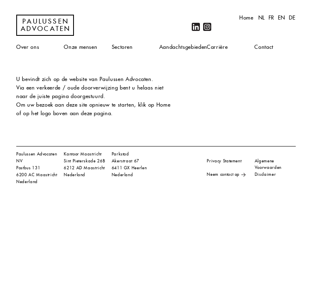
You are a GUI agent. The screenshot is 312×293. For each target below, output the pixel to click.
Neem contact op (223, 174)
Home (246, 17)
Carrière (217, 47)
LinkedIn (196, 27)
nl (261, 17)
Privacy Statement (224, 161)
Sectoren (122, 47)
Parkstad (120, 154)
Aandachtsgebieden (183, 47)
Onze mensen (80, 47)
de (292, 17)
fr (271, 17)
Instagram (207, 27)
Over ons (27, 47)
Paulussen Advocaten (46, 25)
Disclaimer (265, 174)
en (281, 17)
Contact (263, 47)
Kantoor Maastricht (83, 154)
